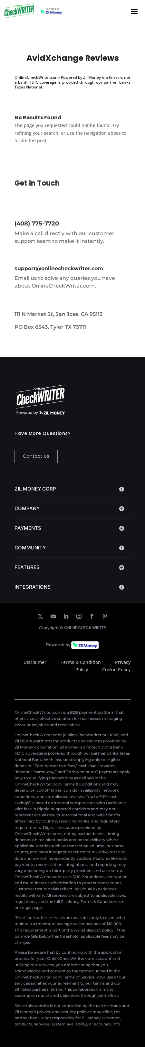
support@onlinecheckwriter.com (59, 268)
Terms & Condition (81, 662)
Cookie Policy (116, 669)
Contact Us (36, 456)
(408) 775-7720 (37, 223)
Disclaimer (35, 662)
